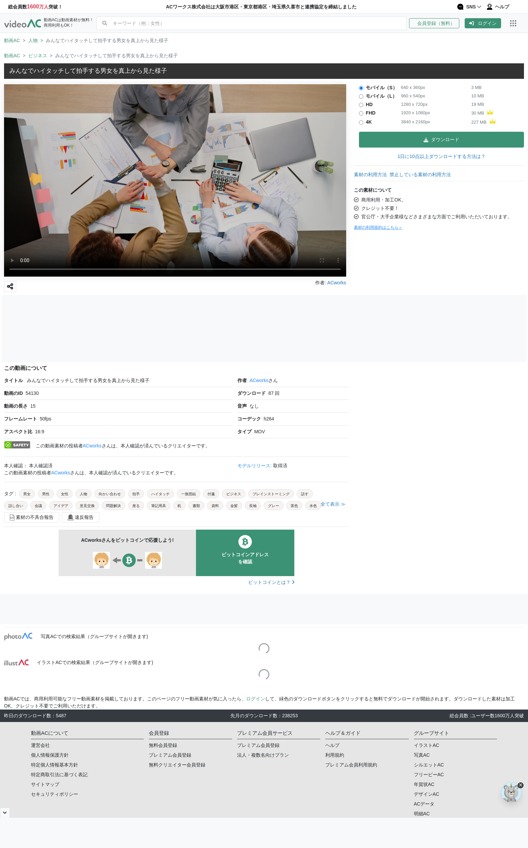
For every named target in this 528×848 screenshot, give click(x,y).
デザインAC (426, 794)
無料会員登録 (163, 745)
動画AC (12, 40)
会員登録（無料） (434, 23)
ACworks (259, 380)
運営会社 (40, 745)
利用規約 (334, 755)
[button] (437, 23)
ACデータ (424, 804)
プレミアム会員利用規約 (351, 764)
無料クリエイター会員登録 (177, 764)
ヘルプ (332, 745)
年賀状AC (424, 784)
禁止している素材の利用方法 (420, 174)
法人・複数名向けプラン (263, 755)
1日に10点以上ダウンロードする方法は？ (441, 156)
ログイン (483, 23)
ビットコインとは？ (271, 582)
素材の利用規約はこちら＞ (378, 227)
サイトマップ (45, 784)
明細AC (422, 813)
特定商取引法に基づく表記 (59, 774)
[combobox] (259, 23)
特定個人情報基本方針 (54, 764)
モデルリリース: (255, 465)
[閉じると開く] (5, 813)
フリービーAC (429, 774)
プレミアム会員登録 (170, 755)
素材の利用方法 (370, 174)
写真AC (422, 755)
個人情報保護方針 (50, 755)
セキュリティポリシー (54, 794)
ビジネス (37, 55)
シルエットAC (429, 764)
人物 (33, 40)
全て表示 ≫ (333, 504)
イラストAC (426, 745)
